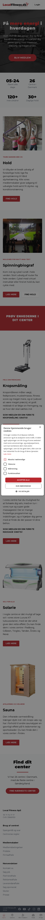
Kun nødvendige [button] (23, 486)
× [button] (40, 427)
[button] (22, 491)
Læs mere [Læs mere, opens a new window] (7, 454)
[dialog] (22, 460)
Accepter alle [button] (23, 480)
